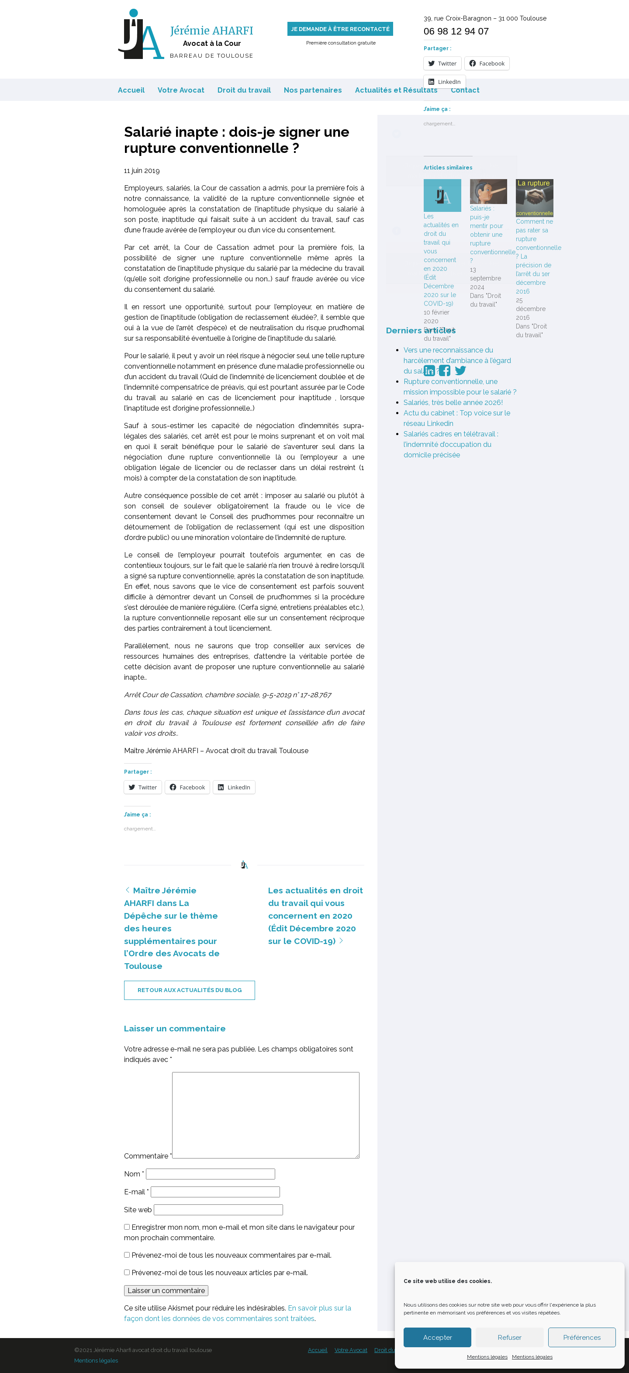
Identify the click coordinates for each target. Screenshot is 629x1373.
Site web (138, 1210)
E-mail (136, 1192)
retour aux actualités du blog (190, 990)
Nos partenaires (313, 90)
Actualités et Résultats (396, 90)
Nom (134, 1174)
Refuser (510, 1338)
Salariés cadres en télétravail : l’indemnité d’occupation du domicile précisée (451, 444)
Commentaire (148, 1156)
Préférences (582, 1338)
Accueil (131, 90)
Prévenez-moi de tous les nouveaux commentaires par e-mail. (231, 1255)
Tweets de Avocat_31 (451, 171)
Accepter (437, 1338)
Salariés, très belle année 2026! (453, 402)
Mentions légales (487, 1357)
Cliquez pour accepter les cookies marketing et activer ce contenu (452, 170)
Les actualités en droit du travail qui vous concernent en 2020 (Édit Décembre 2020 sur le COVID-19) (315, 915)
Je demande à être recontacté (340, 29)
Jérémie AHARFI (211, 31)
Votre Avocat (181, 90)
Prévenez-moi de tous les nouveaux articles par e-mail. (219, 1273)
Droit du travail (244, 90)
